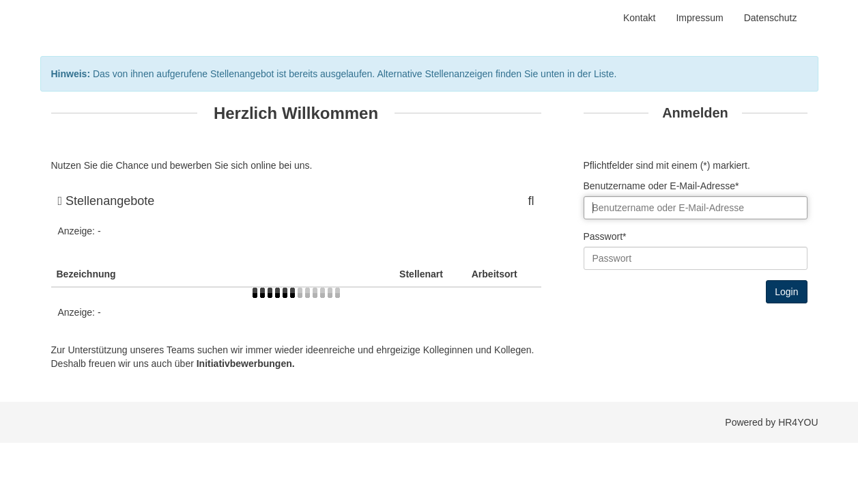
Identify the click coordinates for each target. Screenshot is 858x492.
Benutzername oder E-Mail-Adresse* (661, 185)
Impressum (699, 17)
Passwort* (605, 236)
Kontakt (639, 17)
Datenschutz (770, 17)
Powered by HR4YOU (771, 422)
